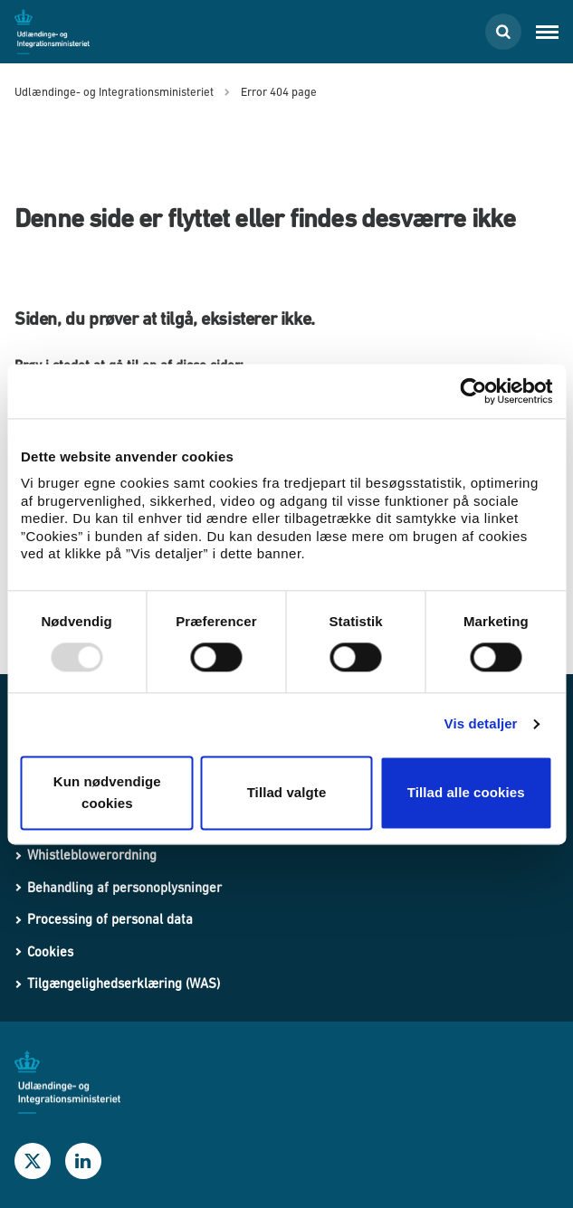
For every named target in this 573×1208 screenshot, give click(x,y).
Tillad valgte (287, 792)
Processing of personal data (110, 919)
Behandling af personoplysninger (124, 887)
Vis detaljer (481, 724)
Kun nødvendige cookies (107, 792)
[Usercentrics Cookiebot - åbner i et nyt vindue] (473, 390)
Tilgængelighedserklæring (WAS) (123, 983)
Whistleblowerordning (92, 854)
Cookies (50, 951)
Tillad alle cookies (466, 792)
